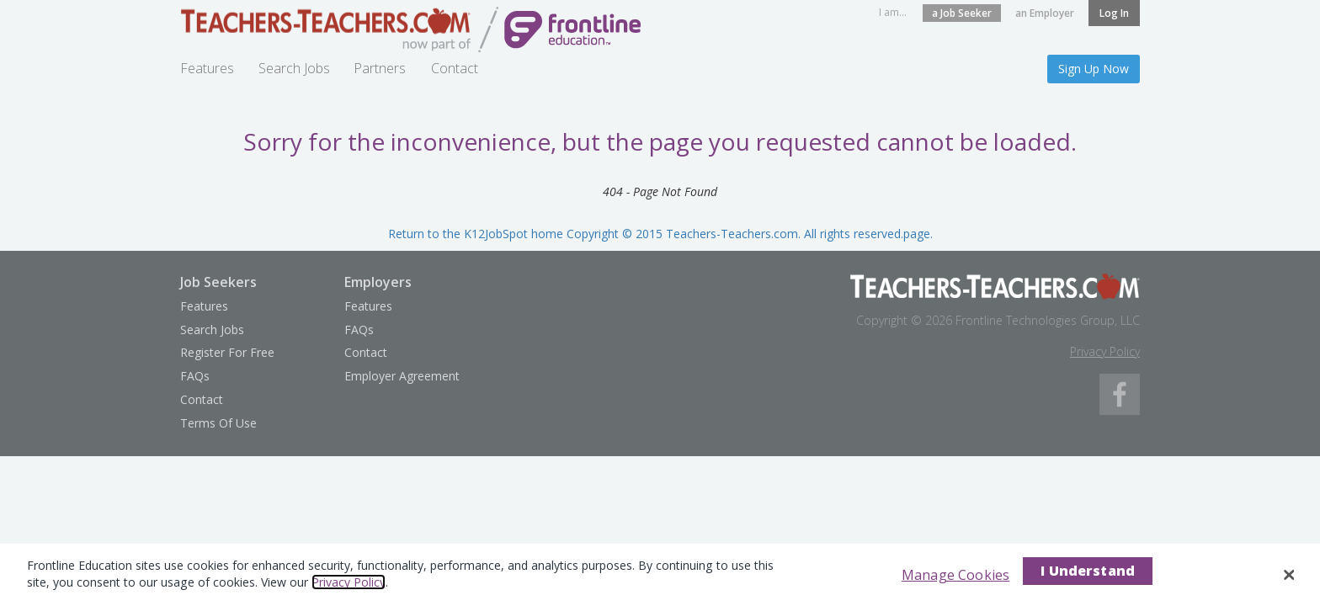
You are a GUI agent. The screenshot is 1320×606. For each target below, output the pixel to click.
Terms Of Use (218, 423)
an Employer (1044, 13)
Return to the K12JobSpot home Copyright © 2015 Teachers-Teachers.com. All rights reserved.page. (660, 234)
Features (207, 68)
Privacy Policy (1105, 351)
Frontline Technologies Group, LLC (1047, 320)
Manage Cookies (955, 575)
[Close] (1290, 574)
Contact (454, 68)
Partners (380, 68)
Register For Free (227, 352)
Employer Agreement (402, 376)
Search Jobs (294, 68)
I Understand (1088, 570)
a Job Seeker (962, 13)
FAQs (195, 376)
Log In (1114, 13)
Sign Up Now (1093, 69)
